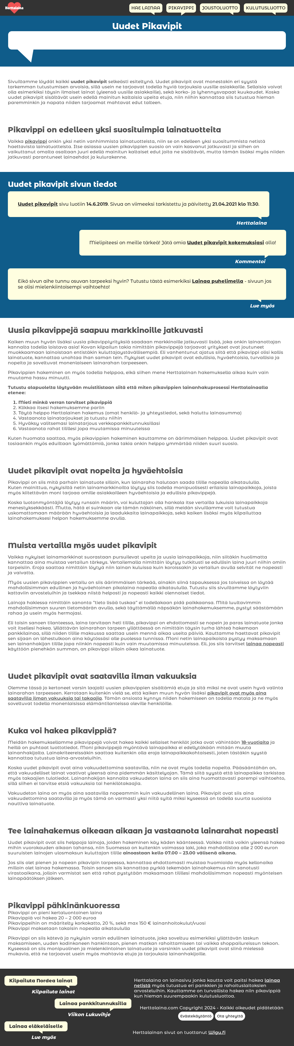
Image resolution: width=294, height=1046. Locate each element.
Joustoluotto (220, 8)
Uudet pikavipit (38, 204)
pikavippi (36, 141)
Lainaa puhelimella (217, 281)
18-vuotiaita (255, 742)
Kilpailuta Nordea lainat (41, 981)
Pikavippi (181, 8)
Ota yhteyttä (230, 1016)
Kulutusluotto (265, 8)
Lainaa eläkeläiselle (36, 1026)
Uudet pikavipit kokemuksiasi (225, 243)
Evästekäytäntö (196, 1016)
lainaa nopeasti (265, 643)
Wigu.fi (216, 1032)
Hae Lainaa (145, 8)
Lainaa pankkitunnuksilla (93, 1003)
